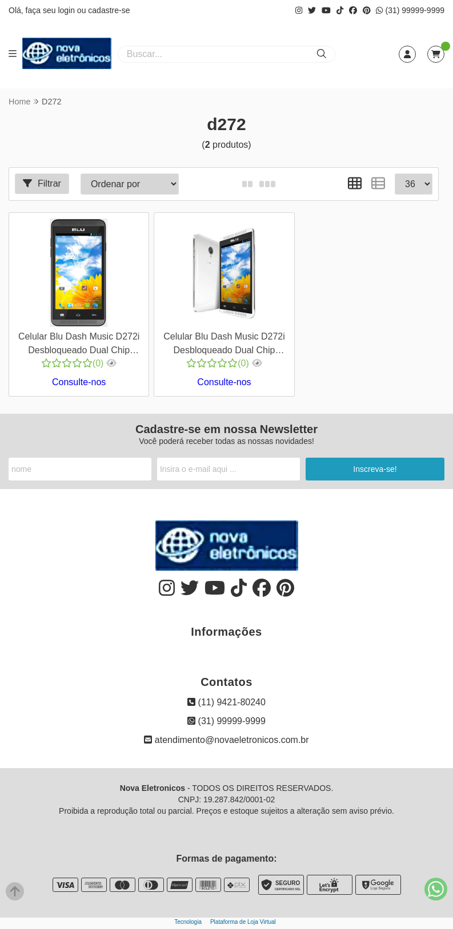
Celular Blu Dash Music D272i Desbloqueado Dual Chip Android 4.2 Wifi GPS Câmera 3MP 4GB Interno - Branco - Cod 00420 (224, 345)
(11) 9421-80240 (226, 702)
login (67, 10)
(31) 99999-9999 (410, 10)
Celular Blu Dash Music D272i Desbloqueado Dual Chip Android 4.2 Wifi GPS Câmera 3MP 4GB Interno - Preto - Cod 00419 (79, 345)
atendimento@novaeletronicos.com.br (226, 740)
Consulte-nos (79, 382)
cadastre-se (109, 10)
